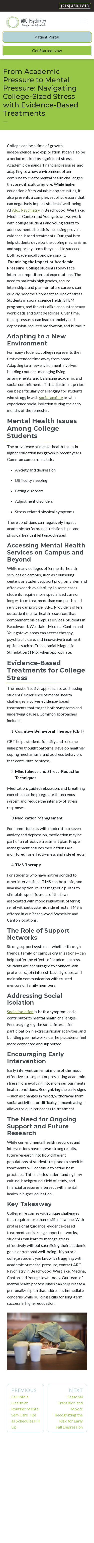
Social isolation (20, 1011)
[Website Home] (26, 22)
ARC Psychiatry (26, 210)
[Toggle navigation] (84, 22)
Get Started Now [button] (47, 50)
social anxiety (51, 397)
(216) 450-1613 (75, 6)
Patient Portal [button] (47, 36)
